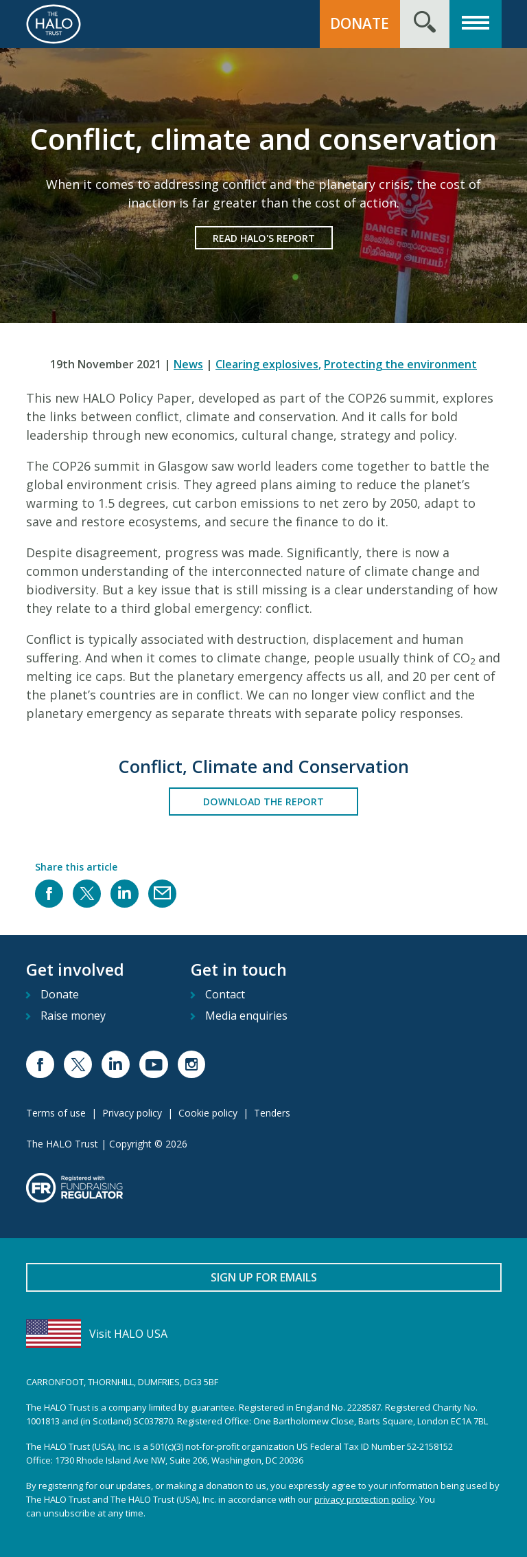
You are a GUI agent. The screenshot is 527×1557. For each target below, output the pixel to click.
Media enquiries (246, 1015)
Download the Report (263, 801)
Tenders (272, 1112)
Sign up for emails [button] (264, 1277)
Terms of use (56, 1112)
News (188, 364)
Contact (225, 994)
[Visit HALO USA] (264, 1333)
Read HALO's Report (264, 238)
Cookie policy (207, 1112)
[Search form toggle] (424, 24)
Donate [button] (359, 23)
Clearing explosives (268, 364)
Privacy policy (132, 1112)
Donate (59, 994)
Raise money (73, 1015)
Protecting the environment (400, 364)
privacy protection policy (364, 1499)
